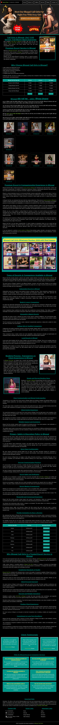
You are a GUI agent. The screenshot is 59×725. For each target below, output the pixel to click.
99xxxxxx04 (29, 537)
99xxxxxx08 (29, 550)
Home (24, 2)
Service (42, 2)
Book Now (30, 93)
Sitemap (25, 712)
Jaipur (42, 711)
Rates (47, 2)
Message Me (46, 528)
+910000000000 (9, 710)
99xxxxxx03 (29, 534)
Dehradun (43, 714)
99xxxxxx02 (29, 531)
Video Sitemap (26, 716)
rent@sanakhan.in (10, 712)
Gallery (37, 2)
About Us (30, 2)
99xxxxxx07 (29, 547)
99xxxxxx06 (29, 544)
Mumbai (42, 712)
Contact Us (54, 2)
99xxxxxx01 (29, 528)
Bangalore (43, 716)
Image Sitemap (26, 714)
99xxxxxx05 (29, 541)
